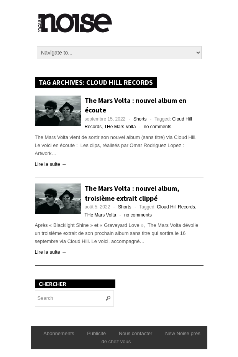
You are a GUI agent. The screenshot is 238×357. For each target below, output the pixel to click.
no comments (157, 126)
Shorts (140, 119)
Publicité (96, 333)
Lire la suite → (51, 164)
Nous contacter (135, 333)
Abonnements (58, 333)
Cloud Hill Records (176, 207)
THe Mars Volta (120, 126)
